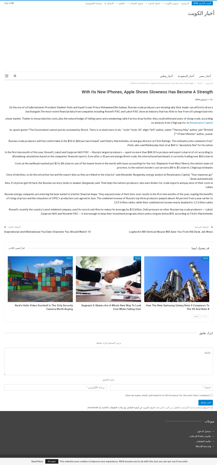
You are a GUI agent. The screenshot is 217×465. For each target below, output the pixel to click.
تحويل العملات (136, 3)
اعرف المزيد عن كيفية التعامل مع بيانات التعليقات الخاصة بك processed (121, 407)
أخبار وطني (166, 76)
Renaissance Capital (201, 122)
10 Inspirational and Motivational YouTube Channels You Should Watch (47, 231)
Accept (52, 461)
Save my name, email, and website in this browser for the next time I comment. (167, 395)
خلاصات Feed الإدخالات (200, 436)
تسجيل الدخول (204, 431)
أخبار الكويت (201, 13)
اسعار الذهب (154, 3)
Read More (37, 461)
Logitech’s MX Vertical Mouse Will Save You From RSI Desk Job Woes (171, 231)
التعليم (122, 3)
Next (196, 316)
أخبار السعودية (186, 76)
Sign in (9, 3)
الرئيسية (185, 3)
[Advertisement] (108, 42)
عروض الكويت (172, 3)
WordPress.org (203, 446)
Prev (205, 316)
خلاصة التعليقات (203, 441)
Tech (205, 258)
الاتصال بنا (109, 3)
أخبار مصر (205, 76)
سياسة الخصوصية (93, 3)
